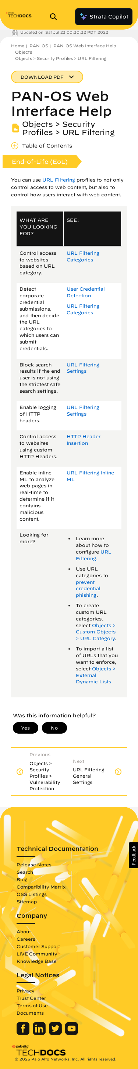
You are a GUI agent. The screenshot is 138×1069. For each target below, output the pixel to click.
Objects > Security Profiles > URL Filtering (60, 58)
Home (17, 45)
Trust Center (31, 998)
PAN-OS (38, 45)
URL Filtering (58, 180)
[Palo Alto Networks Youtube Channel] (71, 1033)
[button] (133, 855)
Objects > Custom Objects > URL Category (96, 632)
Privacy (26, 990)
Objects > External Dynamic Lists (96, 675)
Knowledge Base (37, 961)
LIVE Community (37, 953)
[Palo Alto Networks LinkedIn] (40, 1033)
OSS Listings (32, 894)
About (24, 931)
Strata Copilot (103, 16)
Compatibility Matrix (41, 886)
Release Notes (34, 864)
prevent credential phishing (88, 588)
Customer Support (38, 946)
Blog (22, 879)
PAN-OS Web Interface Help (84, 45)
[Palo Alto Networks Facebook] (24, 1033)
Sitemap (27, 901)
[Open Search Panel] (55, 16)
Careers (26, 938)
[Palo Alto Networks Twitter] (56, 1033)
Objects (23, 52)
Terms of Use (32, 1005)
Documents (30, 1012)
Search (25, 872)
